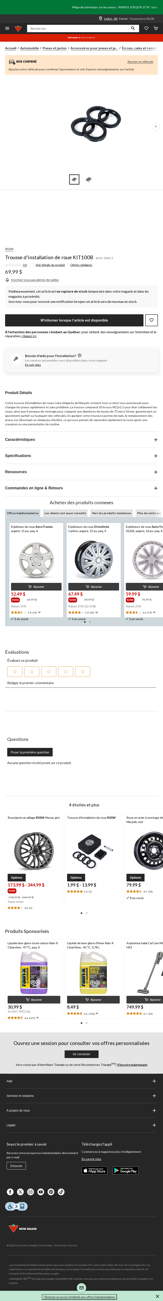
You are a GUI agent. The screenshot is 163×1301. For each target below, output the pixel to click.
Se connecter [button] (81, 1054)
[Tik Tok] (61, 1192)
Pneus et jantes (55, 48)
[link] (17, 265)
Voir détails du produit (50, 265)
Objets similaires (81, 265)
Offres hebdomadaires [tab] (23, 513)
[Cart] (156, 28)
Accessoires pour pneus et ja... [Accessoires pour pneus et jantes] (94, 48)
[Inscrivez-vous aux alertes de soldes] (32, 280)
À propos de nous (81, 1110)
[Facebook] (10, 1192)
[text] (36, 612)
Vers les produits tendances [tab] (111, 513)
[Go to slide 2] (89, 179)
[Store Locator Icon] (100, 18)
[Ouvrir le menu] (7, 28)
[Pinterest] (51, 1192)
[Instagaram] (30, 1192)
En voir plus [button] (33, 365)
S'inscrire (16, 1166)
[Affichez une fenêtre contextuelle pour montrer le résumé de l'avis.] (39, 612)
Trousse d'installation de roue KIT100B (49, 257)
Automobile (29, 48)
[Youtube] (40, 1192)
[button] (133, 28)
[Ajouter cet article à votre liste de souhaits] (151, 320)
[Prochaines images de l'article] (156, 127)
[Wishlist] (146, 28)
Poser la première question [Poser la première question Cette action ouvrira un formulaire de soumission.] (30, 752)
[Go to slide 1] (74, 179)
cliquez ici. (29, 336)
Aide (81, 1081)
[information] (79, 356)
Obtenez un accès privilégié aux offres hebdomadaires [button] (79, 1297)
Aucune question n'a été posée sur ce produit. (39, 763)
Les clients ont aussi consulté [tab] (65, 513)
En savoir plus (91, 1159)
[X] (20, 1192)
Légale (81, 1125)
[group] (18, 599)
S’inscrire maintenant (132, 1064)
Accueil (10, 48)
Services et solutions (81, 1096)
